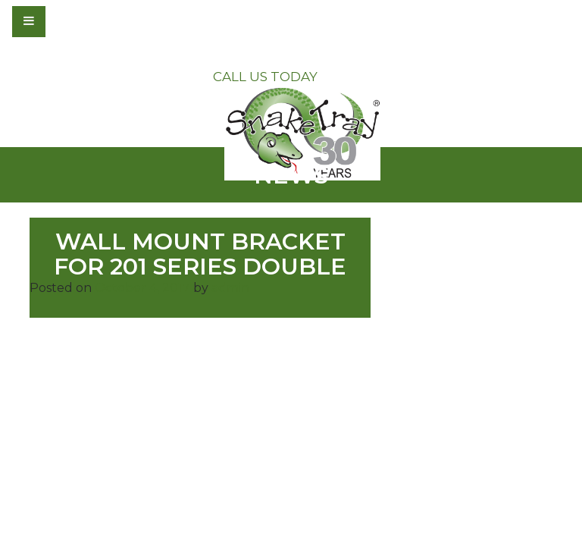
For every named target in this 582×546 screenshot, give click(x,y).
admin (230, 288)
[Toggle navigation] (69, 21)
